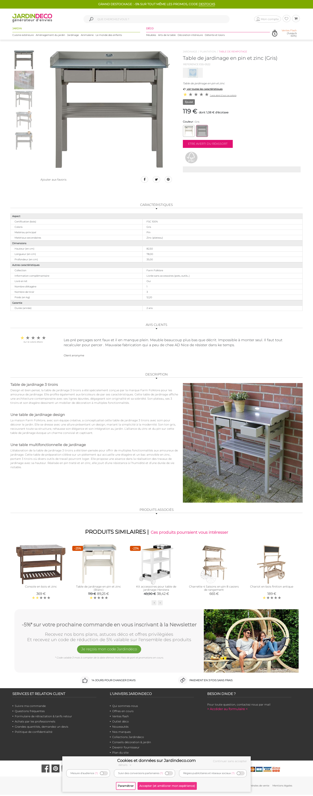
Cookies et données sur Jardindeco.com (156, 760)
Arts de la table (167, 35)
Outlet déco (120, 722)
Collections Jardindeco (128, 738)
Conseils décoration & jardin (131, 743)
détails (125, 765)
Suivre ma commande (30, 707)
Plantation (208, 51)
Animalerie (87, 35)
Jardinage (73, 35)
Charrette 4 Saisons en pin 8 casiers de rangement (214, 589)
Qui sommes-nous (125, 707)
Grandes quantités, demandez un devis (41, 727)
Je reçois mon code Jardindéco (109, 651)
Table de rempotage (233, 51)
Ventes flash (120, 717)
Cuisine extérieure (23, 35)
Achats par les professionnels (35, 722)
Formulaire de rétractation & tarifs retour (43, 717)
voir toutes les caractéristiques (203, 88)
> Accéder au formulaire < (227, 710)
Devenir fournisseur (126, 748)
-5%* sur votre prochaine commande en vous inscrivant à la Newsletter (109, 625)
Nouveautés (120, 727)
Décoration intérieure (190, 35)
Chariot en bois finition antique (271, 588)
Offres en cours (123, 712)
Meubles (151, 35)
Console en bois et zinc (41, 588)
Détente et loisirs (215, 35)
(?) (96, 773)
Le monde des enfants (109, 35)
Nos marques (121, 733)
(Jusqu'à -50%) (289, 34)
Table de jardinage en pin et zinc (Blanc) (98, 589)
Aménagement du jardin (50, 35)
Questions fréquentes (30, 712)
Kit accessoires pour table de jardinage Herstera (156, 589)
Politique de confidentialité (33, 733)
